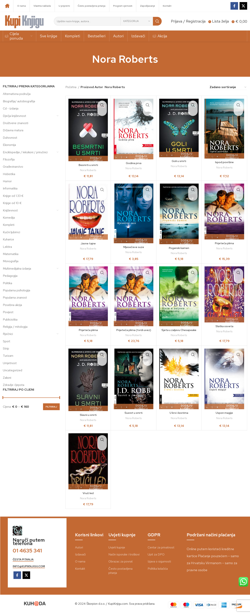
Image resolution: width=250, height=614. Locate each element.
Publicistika (10, 319)
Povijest (8, 312)
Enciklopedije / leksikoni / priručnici (25, 152)
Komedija (9, 218)
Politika (7, 283)
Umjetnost (10, 363)
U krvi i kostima (179, 413)
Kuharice (8, 239)
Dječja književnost (14, 116)
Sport (6, 341)
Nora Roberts (88, 170)
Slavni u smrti (88, 415)
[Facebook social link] (234, 6)
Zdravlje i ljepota (13, 385)
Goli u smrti (179, 161)
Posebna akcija (12, 305)
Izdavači (80, 554)
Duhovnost (10, 138)
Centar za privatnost (161, 547)
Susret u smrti (133, 413)
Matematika (10, 254)
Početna (71, 87)
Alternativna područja (17, 94)
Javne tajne (88, 243)
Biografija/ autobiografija (19, 101)
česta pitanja (23, 559)
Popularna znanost (15, 298)
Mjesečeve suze (133, 247)
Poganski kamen (179, 248)
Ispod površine (224, 162)
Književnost (10, 210)
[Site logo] (24, 21)
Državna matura (13, 130)
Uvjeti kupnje (116, 547)
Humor (7, 181)
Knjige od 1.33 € (13, 196)
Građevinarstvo (13, 167)
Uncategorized (12, 370)
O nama (80, 561)
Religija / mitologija (15, 327)
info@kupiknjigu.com (29, 566)
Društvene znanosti (15, 123)
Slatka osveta (224, 326)
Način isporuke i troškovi (123, 554)
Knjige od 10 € (12, 203)
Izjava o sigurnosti (159, 561)
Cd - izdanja (10, 108)
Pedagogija (10, 276)
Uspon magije (224, 413)
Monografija (10, 261)
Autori (79, 547)
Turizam (8, 356)
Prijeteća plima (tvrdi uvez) (133, 330)
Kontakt (80, 569)
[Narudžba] (228, 87)
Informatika (10, 188)
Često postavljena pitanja (120, 571)
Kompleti (8, 225)
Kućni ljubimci (11, 232)
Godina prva (134, 163)
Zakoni (7, 378)
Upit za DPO (156, 554)
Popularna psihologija (16, 290)
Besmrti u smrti (88, 165)
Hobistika (9, 174)
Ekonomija (9, 145)
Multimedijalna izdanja (17, 269)
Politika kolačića (158, 569)
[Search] (108, 21)
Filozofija (9, 159)
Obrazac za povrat (120, 561)
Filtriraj (51, 406)
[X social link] (243, 6)
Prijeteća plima (224, 243)
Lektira (7, 247)
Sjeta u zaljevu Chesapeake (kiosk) (179, 332)
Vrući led (88, 493)
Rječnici (8, 334)
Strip (6, 348)
